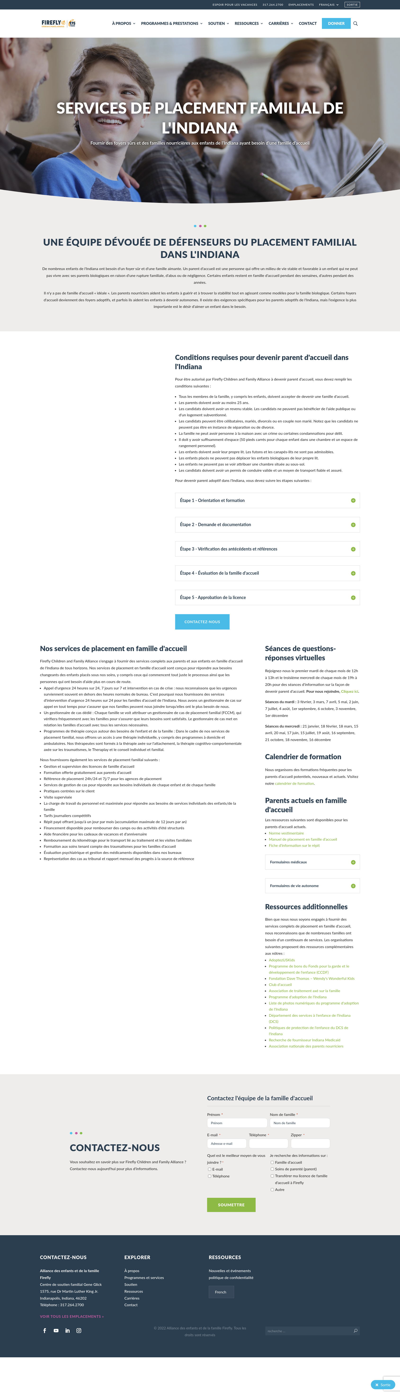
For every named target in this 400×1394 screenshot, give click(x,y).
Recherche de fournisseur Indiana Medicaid (304, 1040)
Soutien (130, 1284)
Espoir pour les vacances (235, 4)
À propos (131, 1270)
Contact (131, 1304)
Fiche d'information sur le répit (294, 845)
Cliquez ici (349, 691)
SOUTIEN (216, 23)
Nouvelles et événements (230, 1270)
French (220, 1292)
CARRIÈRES (279, 23)
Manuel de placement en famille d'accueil (303, 839)
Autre (279, 1189)
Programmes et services (144, 1277)
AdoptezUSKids (282, 960)
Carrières (132, 1298)
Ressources (133, 1291)
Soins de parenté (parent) (295, 1169)
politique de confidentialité (231, 1277)
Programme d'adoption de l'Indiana (298, 996)
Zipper (298, 1135)
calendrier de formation (294, 783)
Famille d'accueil (288, 1162)
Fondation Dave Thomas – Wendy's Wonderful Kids (312, 978)
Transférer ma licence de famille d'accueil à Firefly (301, 1179)
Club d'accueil (280, 984)
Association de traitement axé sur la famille (304, 990)
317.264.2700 (273, 4)
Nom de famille (284, 1114)
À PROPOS (121, 23)
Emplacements (301, 4)
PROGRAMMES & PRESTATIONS (169, 23)
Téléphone (259, 1135)
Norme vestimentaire (286, 833)
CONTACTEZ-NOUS (202, 622)
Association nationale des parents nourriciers (306, 1046)
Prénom (215, 1114)
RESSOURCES (247, 23)
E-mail (213, 1135)
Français (327, 4)
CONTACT (308, 23)
